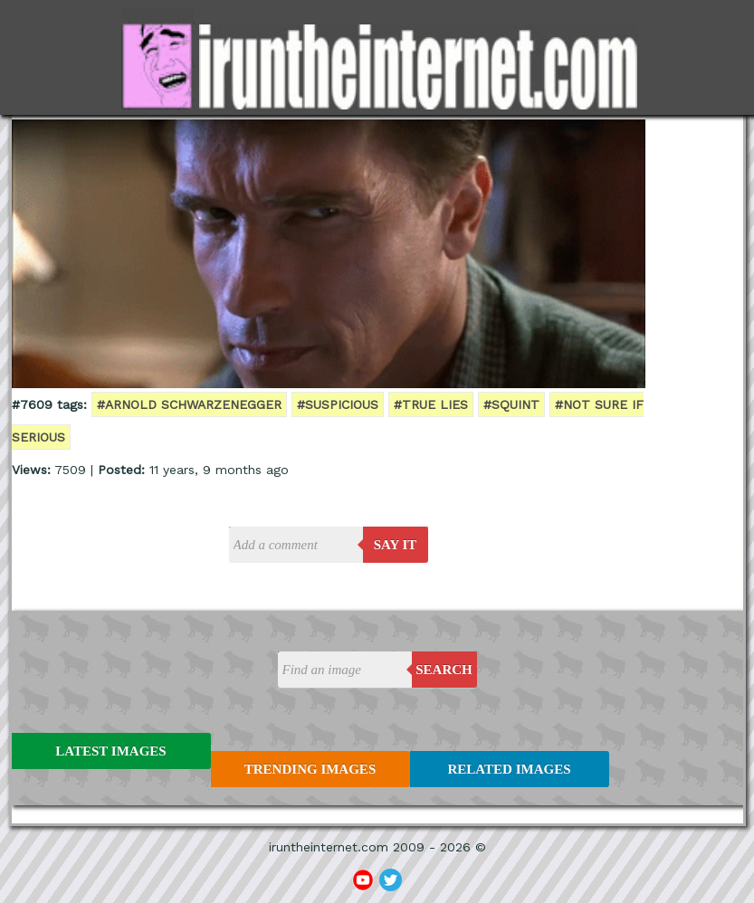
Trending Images (310, 769)
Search (443, 669)
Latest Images (110, 751)
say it (395, 544)
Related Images (509, 769)
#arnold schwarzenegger (189, 404)
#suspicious (337, 404)
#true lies (431, 404)
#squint (511, 404)
